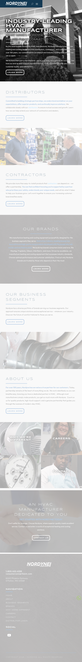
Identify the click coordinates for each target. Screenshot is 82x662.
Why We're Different (18, 610)
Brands (10, 606)
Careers (11, 613)
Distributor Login (17, 621)
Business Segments (17, 603)
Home (9, 595)
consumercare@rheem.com (19, 574)
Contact (11, 617)
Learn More (15, 72)
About (9, 599)
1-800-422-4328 (14, 571)
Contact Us (41, 538)
